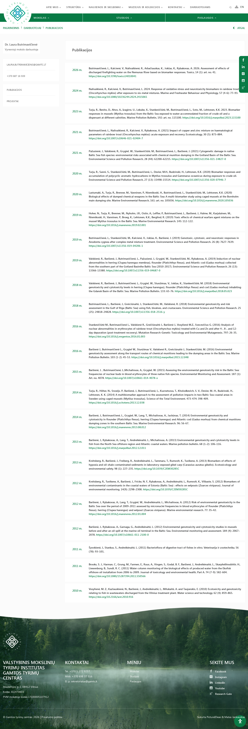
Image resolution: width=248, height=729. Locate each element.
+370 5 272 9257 (79, 671)
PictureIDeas (214, 717)
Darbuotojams (200, 7)
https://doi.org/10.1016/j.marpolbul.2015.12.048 (160, 357)
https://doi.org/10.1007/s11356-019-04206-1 (116, 245)
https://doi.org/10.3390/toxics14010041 (112, 76)
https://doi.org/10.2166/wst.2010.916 (111, 597)
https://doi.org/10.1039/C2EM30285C (156, 468)
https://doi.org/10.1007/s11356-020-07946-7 (199, 179)
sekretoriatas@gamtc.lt (84, 681)
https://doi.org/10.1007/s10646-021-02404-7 (116, 138)
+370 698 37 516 (82, 676)
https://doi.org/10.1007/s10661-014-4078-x (131, 378)
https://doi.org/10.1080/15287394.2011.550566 (117, 576)
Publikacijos (14, 89)
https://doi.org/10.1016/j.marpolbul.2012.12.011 (117, 448)
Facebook (218, 671)
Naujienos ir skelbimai (105, 7)
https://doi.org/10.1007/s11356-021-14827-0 (199, 159)
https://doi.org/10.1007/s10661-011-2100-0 (122, 534)
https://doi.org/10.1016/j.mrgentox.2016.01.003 (117, 336)
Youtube (217, 688)
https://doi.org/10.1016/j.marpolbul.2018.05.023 (203, 291)
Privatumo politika (51, 717)
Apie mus (52, 7)
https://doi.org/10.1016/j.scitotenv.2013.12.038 (116, 402)
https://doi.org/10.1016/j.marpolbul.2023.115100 (211, 117)
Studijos (134, 676)
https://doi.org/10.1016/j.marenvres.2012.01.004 (117, 514)
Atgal (239, 28)
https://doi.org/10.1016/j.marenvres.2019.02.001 (117, 225)
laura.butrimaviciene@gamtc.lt (26, 64)
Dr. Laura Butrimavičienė (21, 44)
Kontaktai (175, 7)
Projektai (12, 101)
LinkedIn (217, 682)
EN (242, 7)
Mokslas (134, 671)
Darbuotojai (32, 28)
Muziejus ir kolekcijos (144, 7)
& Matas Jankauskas (233, 717)
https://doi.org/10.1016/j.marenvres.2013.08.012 (117, 427)
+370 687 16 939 (16, 75)
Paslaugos (135, 681)
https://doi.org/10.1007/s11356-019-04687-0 (133, 270)
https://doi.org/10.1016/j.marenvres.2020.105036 (204, 200)
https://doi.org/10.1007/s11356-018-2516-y (138, 312)
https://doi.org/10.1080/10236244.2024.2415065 (118, 97)
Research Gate (221, 694)
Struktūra (73, 7)
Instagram (218, 677)
